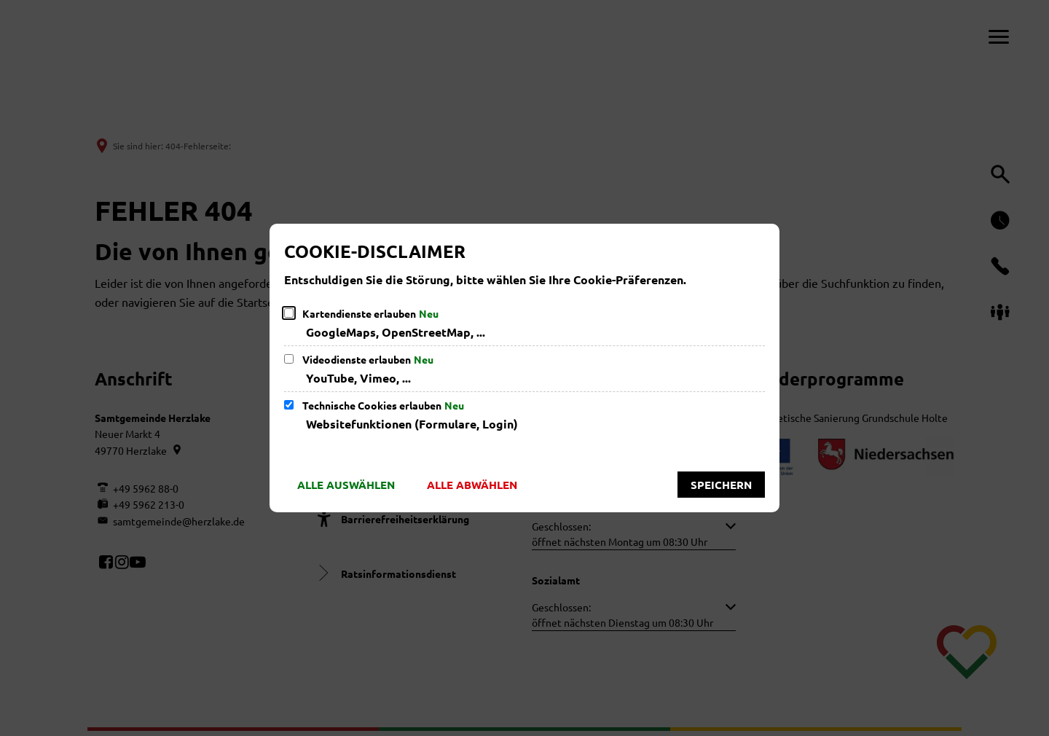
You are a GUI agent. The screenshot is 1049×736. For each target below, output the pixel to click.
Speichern (721, 484)
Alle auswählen (346, 484)
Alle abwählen (472, 484)
